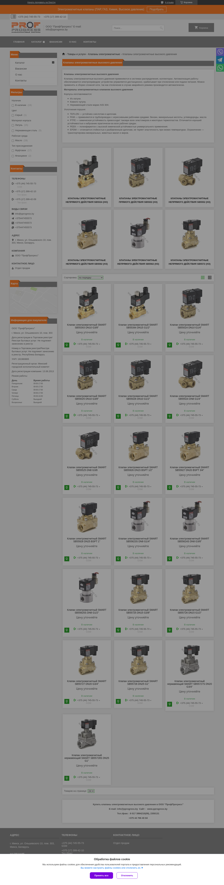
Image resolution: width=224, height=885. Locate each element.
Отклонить (127, 875)
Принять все (101, 875)
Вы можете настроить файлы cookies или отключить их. (111, 867)
